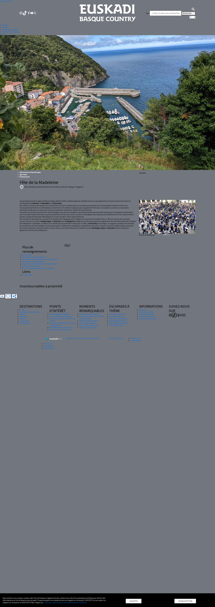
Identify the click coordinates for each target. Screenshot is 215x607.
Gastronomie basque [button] (10, 29)
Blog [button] (3, 34)
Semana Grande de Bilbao (89, 314)
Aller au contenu (6, 1)
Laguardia (23, 316)
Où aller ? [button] (5, 25)
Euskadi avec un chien (117, 314)
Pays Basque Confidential (118, 323)
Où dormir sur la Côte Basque (33, 261)
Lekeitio (23, 314)
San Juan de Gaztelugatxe (29, 312)
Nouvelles (143, 310)
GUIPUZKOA (27, 255)
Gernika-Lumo (25, 323)
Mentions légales (115, 338)
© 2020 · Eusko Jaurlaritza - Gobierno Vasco (83, 338)
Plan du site (48, 344)
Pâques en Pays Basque (88, 327)
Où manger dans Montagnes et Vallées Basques (40, 259)
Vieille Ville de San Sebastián (60, 330)
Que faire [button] (5, 27)
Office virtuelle (49, 348)
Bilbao (22, 310)
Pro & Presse (135, 338)
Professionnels (136, 340)
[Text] (165, 13)
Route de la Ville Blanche (118, 318)
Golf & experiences (116, 325)
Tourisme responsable (147, 319)
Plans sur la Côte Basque (31, 266)
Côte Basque (27, 275)
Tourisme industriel (116, 316)
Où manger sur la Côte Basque (33, 257)
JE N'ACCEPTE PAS (185, 601)
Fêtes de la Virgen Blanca (88, 321)
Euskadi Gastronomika (117, 321)
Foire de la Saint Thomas (88, 325)
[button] (193, 9)
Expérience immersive (147, 316)
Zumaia (22, 319)
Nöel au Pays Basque (87, 323)
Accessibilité (48, 346)
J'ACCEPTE (133, 601)
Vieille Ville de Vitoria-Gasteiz (60, 327)
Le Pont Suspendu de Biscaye (60, 316)
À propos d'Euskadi (146, 314)
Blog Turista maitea (146, 312)
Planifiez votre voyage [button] (10, 32)
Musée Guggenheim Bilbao (59, 314)
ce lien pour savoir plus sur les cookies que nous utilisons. (65, 602)
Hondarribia (24, 321)
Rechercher (189, 13)
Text (147, 13)
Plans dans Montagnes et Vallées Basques (38, 268)
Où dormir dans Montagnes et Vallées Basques (39, 264)
